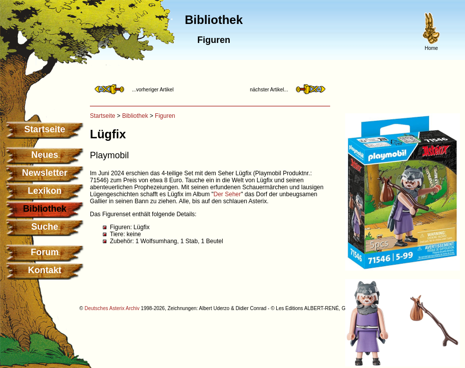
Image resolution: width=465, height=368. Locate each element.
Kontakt (44, 270)
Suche (44, 227)
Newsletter (44, 173)
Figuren (165, 115)
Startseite (44, 129)
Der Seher (227, 194)
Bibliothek (135, 115)
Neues (44, 155)
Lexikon (44, 191)
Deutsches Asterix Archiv (111, 308)
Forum (45, 252)
